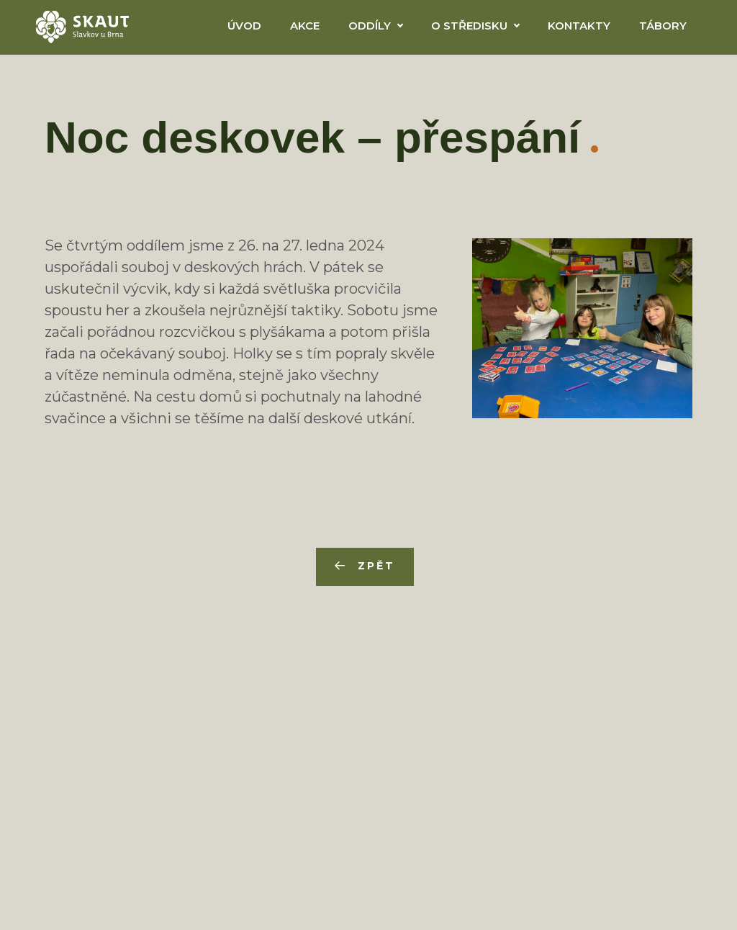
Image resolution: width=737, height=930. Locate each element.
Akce (305, 25)
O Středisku (469, 25)
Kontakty (579, 25)
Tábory (663, 25)
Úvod (244, 25)
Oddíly (369, 25)
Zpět (376, 565)
